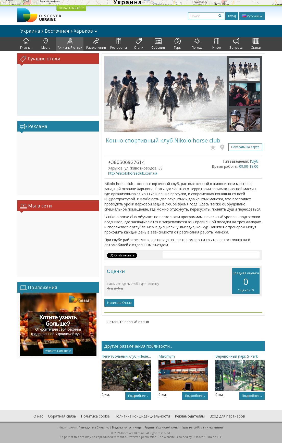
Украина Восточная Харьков (58, 31)
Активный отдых (70, 44)
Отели (138, 44)
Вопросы (236, 44)
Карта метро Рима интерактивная (202, 427)
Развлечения (96, 44)
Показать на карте (245, 147)
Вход (232, 16)
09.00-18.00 (248, 166)
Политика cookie (95, 416)
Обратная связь (62, 416)
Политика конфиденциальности (142, 416)
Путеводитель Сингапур (94, 427)
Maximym (166, 356)
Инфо (216, 44)
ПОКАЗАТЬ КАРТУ (71, 8)
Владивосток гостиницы (127, 427)
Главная (26, 44)
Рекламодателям (190, 416)
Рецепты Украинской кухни (161, 427)
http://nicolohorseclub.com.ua (132, 173)
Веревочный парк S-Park (236, 356)
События (158, 44)
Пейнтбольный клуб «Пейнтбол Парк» (126, 356)
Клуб (254, 161)
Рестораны (118, 44)
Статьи (256, 44)
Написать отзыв (119, 303)
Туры (177, 44)
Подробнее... (138, 396)
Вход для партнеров (227, 416)
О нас (38, 416)
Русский (252, 16)
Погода (197, 44)
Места (45, 44)
